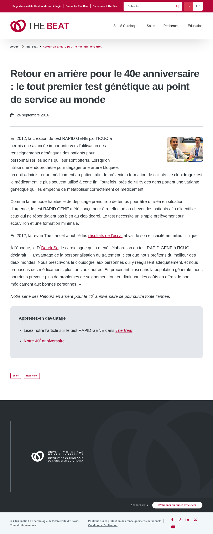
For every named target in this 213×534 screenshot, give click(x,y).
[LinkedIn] (187, 519)
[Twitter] (195, 519)
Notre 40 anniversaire (44, 341)
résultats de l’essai (105, 235)
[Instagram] (179, 519)
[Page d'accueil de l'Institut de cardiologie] (36, 6)
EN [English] (188, 6)
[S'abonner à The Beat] (105, 6)
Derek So (49, 248)
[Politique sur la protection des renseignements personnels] (124, 521)
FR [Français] (198, 6)
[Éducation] (195, 25)
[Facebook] (172, 519)
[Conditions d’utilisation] (103, 525)
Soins (16, 376)
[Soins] (151, 25)
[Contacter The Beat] (77, 6)
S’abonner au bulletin (177, 505)
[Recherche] (171, 25)
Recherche (31, 376)
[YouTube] (173, 527)
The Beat (32, 46)
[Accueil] (59, 456)
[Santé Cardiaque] (125, 25)
